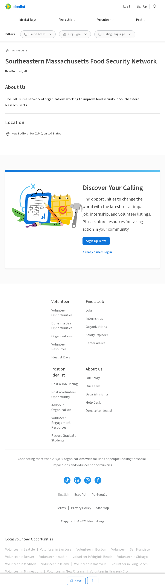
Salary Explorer (97, 335)
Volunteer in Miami (55, 564)
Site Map (102, 508)
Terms (61, 508)
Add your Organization (61, 407)
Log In (127, 6)
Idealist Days (28, 20)
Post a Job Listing (64, 384)
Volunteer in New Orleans (66, 571)
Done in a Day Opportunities (61, 325)
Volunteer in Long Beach (130, 564)
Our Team (93, 386)
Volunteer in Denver (19, 556)
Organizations (62, 336)
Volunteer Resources (58, 347)
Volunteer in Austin (53, 556)
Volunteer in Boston (91, 549)
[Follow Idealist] (67, 480)
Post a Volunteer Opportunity (63, 394)
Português (99, 494)
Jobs (89, 310)
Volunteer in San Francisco (130, 549)
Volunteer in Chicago (132, 556)
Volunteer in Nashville (90, 564)
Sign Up (142, 6)
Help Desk (93, 402)
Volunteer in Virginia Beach (92, 556)
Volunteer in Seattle (20, 549)
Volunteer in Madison (20, 564)
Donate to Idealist (99, 410)
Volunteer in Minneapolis (23, 571)
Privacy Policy (81, 508)
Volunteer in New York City (109, 571)
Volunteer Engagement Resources (61, 423)
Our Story (93, 378)
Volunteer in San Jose (55, 549)
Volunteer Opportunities (61, 313)
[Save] (76, 581)
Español (80, 494)
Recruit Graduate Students (63, 438)
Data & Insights (97, 394)
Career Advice (95, 343)
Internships (94, 318)
